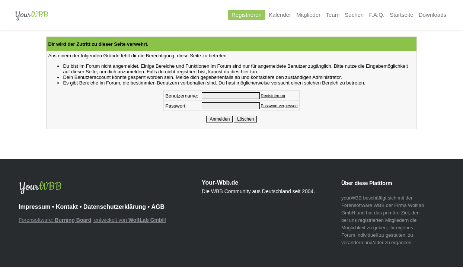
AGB (158, 207)
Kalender (280, 14)
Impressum (34, 207)
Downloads (432, 14)
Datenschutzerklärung (114, 207)
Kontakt (67, 207)
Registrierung (273, 95)
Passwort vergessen (279, 105)
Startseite (401, 14)
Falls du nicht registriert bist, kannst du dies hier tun (202, 71)
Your (31, 14)
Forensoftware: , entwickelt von (92, 220)
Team (332, 14)
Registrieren (247, 15)
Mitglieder (308, 14)
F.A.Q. (376, 14)
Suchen (354, 14)
